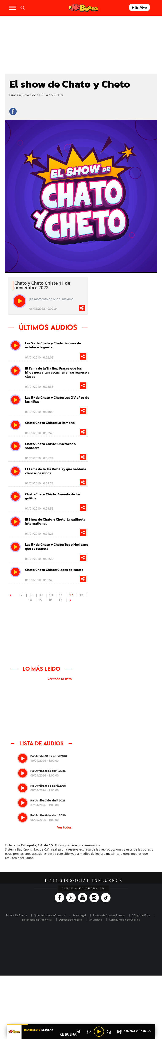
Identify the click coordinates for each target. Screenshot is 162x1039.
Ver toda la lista (59, 678)
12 (71, 595)
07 (20, 595)
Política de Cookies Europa (109, 915)
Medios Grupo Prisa (81, 946)
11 (61, 595)
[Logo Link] (83, 8)
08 (30, 595)
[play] (19, 301)
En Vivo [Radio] (139, 7)
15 (40, 600)
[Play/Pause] (99, 1032)
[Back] (79, 1032)
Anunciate (95, 919)
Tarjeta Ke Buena (16, 915)
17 (60, 600)
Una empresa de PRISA (81, 936)
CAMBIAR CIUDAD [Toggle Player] (135, 1031)
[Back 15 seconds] (89, 1032)
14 (30, 600)
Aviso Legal (79, 915)
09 (41, 595)
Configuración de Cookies (124, 919)
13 (81, 595)
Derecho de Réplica (70, 919)
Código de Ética (141, 915)
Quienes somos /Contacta (49, 915)
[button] (81, 1024)
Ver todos (64, 827)
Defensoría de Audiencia (37, 919)
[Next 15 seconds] (109, 1032)
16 (50, 600)
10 (51, 595)
